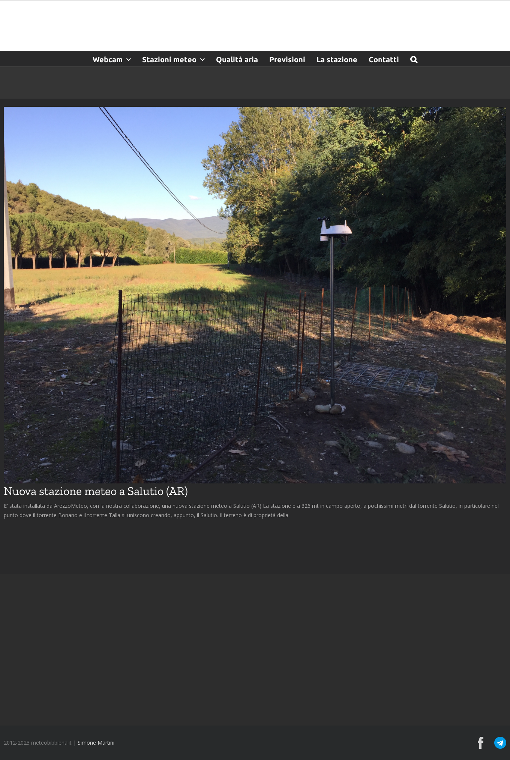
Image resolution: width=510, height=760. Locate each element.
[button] (413, 58)
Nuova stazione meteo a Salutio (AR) (96, 491)
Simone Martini (96, 742)
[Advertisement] (255, 649)
